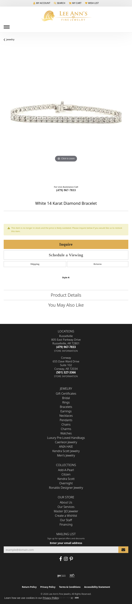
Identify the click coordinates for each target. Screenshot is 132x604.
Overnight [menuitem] (66, 483)
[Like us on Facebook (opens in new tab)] (60, 559)
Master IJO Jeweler (66, 511)
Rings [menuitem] (66, 402)
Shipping (34, 264)
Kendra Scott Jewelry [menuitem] (66, 451)
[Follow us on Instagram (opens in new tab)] (66, 559)
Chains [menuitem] (66, 424)
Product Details (66, 295)
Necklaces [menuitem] (66, 416)
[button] (41, 3)
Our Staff (66, 520)
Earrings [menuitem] (65, 411)
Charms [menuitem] (66, 429)
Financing (66, 524)
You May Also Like (66, 305)
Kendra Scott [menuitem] (66, 479)
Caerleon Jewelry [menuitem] (66, 442)
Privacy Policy (47, 587)
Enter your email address (66, 543)
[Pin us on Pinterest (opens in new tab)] (71, 559)
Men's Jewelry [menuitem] (66, 455)
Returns (98, 264)
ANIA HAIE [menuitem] (66, 447)
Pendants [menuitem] (66, 420)
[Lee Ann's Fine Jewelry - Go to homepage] (66, 16)
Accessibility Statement (97, 587)
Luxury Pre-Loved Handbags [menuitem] (66, 438)
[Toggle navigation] (6, 27)
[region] (66, 114)
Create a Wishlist (66, 516)
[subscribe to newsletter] (123, 549)
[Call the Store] (66, 347)
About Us (66, 502)
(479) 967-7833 (66, 190)
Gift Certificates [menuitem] (66, 393)
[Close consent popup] (72, 598)
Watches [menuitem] (66, 433)
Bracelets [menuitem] (66, 407)
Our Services (66, 507)
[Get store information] (66, 350)
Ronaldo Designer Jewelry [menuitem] (66, 488)
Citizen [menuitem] (66, 474)
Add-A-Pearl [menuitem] (66, 470)
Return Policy (29, 587)
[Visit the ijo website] (61, 576)
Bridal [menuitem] (66, 398)
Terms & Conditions (69, 587)
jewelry (10, 39)
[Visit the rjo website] (72, 576)
